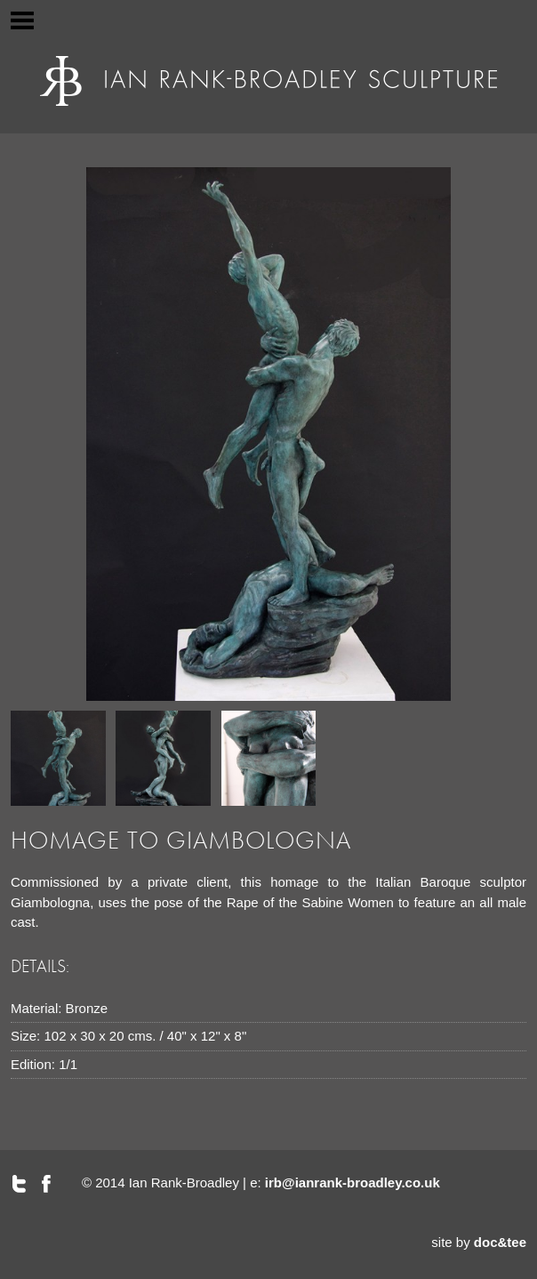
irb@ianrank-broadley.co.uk (352, 1182)
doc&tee (500, 1242)
